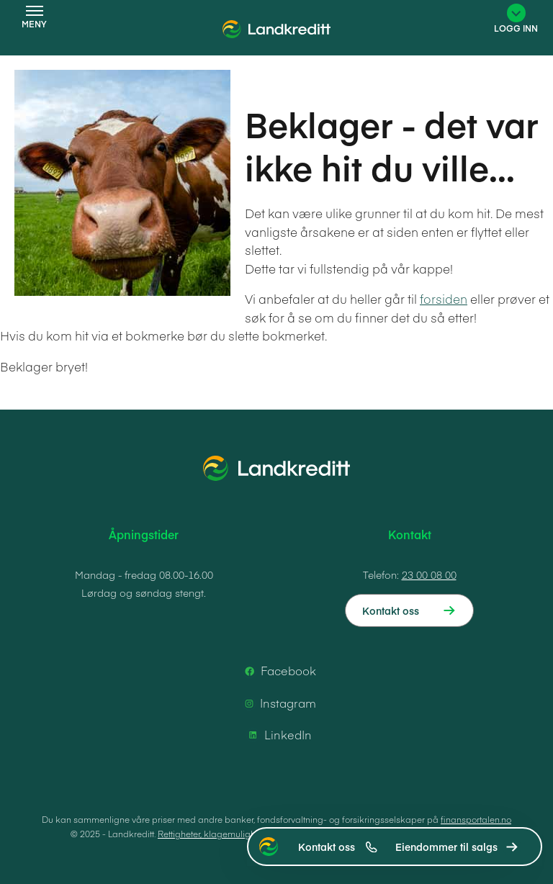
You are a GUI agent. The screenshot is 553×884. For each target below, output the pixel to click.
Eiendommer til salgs (446, 846)
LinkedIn (278, 735)
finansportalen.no (476, 819)
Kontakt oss (337, 846)
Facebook (278, 671)
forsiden (443, 298)
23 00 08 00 (429, 574)
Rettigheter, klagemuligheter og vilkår (233, 833)
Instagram (278, 703)
